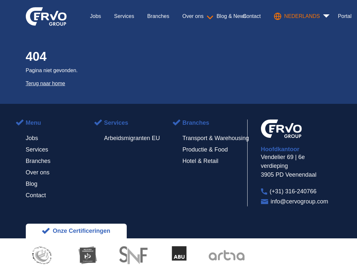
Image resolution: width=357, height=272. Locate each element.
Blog (32, 184)
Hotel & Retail (201, 161)
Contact (36, 195)
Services (37, 149)
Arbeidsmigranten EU (132, 138)
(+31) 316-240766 (293, 191)
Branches (38, 161)
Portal (344, 16)
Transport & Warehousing (216, 138)
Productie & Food (205, 149)
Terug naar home (45, 83)
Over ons (38, 172)
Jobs (32, 138)
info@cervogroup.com (299, 201)
